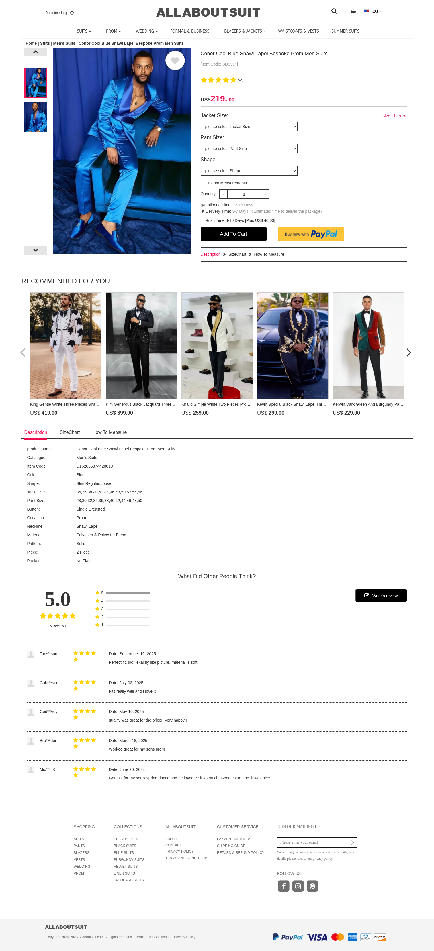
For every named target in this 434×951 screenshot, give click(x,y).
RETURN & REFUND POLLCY (240, 853)
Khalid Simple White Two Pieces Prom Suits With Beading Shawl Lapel (244, 404)
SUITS (79, 839)
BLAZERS (81, 853)
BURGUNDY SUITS (129, 860)
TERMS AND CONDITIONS (186, 858)
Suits (45, 43)
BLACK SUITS (125, 846)
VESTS (79, 860)
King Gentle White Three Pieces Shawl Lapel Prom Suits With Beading (93, 404)
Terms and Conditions (152, 937)
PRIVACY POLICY (179, 852)
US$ (373, 11)
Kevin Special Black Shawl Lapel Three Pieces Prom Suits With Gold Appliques (327, 404)
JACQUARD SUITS (129, 880)
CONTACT (173, 845)
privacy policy (323, 859)
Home (32, 43)
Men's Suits (64, 43)
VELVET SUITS (126, 867)
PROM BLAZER (126, 839)
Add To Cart (233, 234)
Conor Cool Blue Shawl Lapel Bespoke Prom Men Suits (131, 43)
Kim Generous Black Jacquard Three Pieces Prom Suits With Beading (168, 404)
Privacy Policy (185, 937)
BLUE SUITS (124, 853)
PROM (79, 873)
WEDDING (82, 867)
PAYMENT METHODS (234, 839)
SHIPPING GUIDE (231, 846)
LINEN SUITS (124, 873)
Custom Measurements (224, 183)
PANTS (79, 846)
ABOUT (171, 839)
